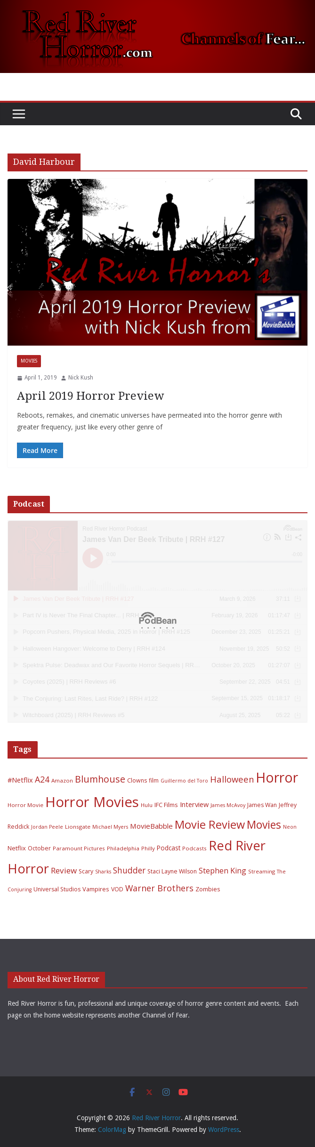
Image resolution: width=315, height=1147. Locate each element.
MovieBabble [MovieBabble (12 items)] (151, 826)
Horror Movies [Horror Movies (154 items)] (92, 801)
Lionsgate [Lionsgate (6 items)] (77, 826)
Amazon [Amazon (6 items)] (62, 780)
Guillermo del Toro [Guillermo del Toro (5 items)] (184, 780)
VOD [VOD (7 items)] (117, 889)
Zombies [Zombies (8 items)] (207, 889)
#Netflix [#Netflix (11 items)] (20, 779)
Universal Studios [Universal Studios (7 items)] (57, 889)
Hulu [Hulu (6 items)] (147, 804)
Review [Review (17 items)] (64, 870)
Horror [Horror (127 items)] (277, 777)
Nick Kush (80, 377)
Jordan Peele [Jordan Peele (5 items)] (47, 827)
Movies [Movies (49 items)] (264, 824)
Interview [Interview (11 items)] (194, 804)
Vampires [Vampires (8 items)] (95, 889)
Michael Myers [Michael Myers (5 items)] (110, 827)
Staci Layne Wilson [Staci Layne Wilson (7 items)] (172, 871)
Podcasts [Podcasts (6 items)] (194, 848)
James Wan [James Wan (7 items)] (262, 805)
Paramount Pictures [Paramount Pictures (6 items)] (79, 848)
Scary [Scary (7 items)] (86, 871)
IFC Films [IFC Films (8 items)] (166, 804)
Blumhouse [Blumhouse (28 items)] (100, 779)
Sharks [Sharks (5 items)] (103, 871)
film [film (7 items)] (154, 780)
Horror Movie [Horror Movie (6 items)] (25, 804)
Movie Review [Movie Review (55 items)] (210, 824)
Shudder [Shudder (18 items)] (129, 870)
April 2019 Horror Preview (90, 396)
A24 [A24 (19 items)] (42, 779)
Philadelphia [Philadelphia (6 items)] (123, 848)
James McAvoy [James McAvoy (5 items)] (227, 805)
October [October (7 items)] (39, 848)
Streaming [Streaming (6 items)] (261, 871)
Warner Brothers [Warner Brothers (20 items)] (159, 888)
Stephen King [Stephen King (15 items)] (222, 870)
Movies (29, 360)
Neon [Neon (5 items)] (290, 827)
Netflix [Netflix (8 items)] (17, 848)
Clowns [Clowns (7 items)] (137, 780)
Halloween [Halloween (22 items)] (232, 779)
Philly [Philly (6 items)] (148, 848)
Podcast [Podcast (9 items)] (168, 847)
